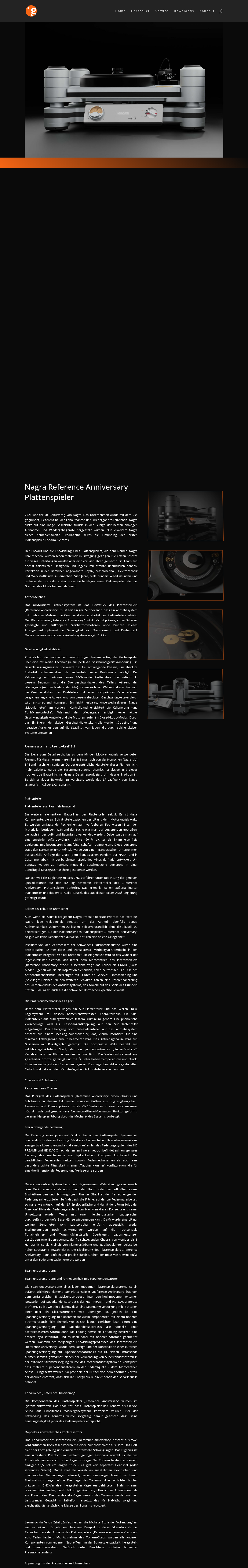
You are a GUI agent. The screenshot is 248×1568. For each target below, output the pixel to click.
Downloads (184, 11)
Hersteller (140, 11)
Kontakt (207, 11)
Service (161, 11)
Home (120, 11)
